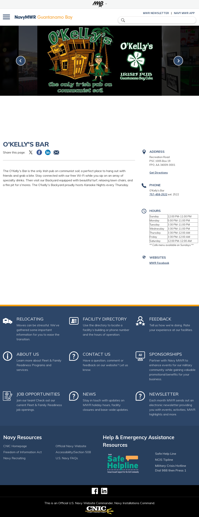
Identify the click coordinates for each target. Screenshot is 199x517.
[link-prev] (20, 61)
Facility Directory (105, 319)
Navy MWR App (184, 13)
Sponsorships (165, 354)
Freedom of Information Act (22, 452)
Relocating (30, 319)
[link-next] (178, 61)
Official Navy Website (71, 446)
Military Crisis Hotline (170, 466)
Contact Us (96, 354)
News (89, 394)
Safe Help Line (165, 454)
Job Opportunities (38, 394)
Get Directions (158, 172)
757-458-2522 (158, 194)
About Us (28, 354)
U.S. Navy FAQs (67, 458)
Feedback (160, 319)
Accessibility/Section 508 (73, 452)
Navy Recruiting (14, 458)
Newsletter (164, 394)
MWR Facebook (159, 262)
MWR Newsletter (156, 13)
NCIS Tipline (164, 460)
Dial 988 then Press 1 (170, 470)
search (123, 20)
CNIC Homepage (15, 446)
